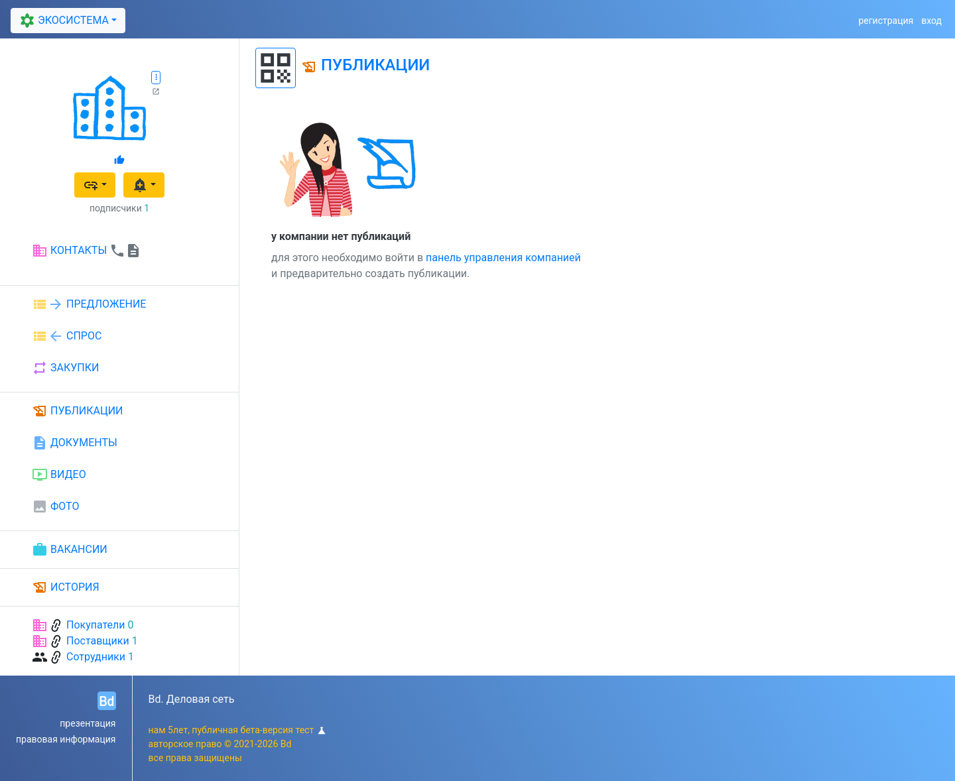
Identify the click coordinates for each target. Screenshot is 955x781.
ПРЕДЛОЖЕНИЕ (89, 304)
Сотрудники (95, 656)
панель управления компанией (503, 257)
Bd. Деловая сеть (192, 699)
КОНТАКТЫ (86, 251)
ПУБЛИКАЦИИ (77, 411)
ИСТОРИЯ (65, 587)
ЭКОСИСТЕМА (63, 21)
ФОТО (55, 506)
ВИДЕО (59, 475)
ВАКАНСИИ (69, 550)
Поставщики (97, 640)
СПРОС (66, 336)
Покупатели (95, 625)
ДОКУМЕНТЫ (74, 443)
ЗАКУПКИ (65, 368)
